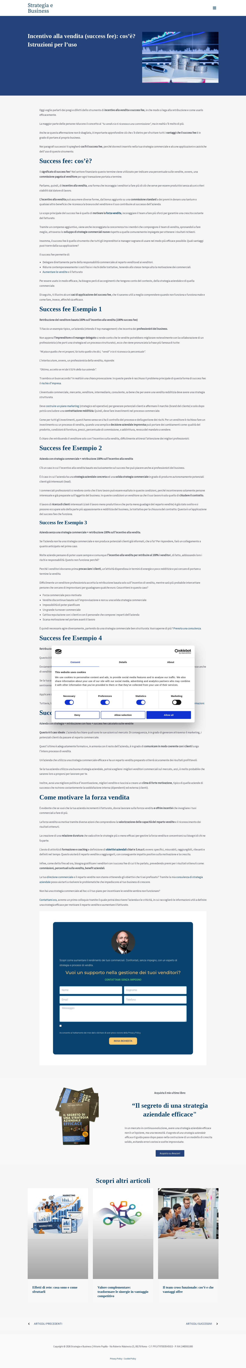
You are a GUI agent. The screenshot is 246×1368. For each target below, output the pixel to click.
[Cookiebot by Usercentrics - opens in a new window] (177, 651)
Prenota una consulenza (187, 628)
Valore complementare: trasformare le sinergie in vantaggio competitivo (123, 1291)
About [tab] (170, 662)
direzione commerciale (60, 877)
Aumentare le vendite (55, 272)
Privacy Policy (134, 1033)
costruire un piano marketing (62, 406)
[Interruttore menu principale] (214, 8)
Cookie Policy (130, 1358)
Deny (77, 715)
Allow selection (123, 715)
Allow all (169, 715)
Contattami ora (48, 900)
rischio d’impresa (51, 383)
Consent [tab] (75, 662)
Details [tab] (123, 662)
